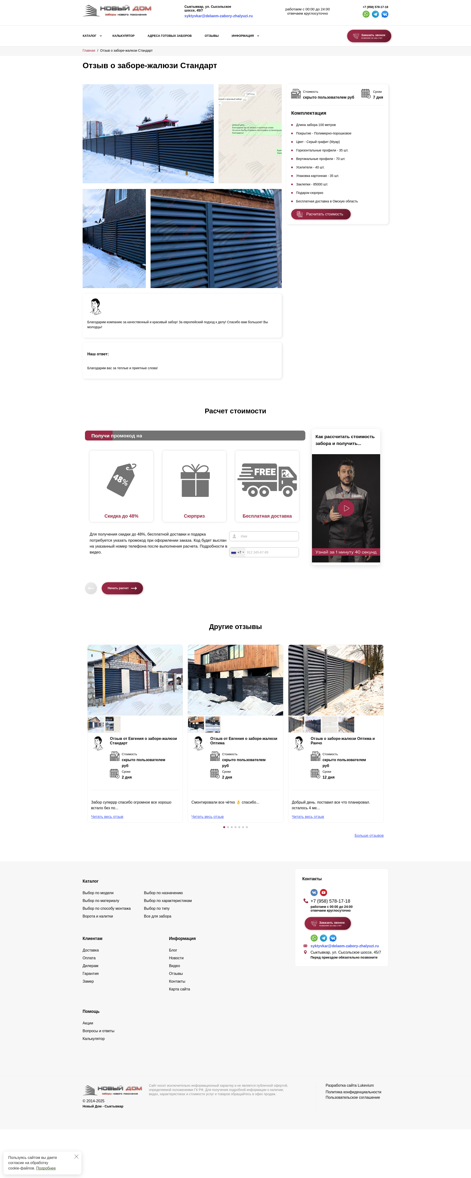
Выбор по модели (98, 893)
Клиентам (92, 938)
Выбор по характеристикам (168, 901)
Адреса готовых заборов (169, 36)
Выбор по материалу (101, 901)
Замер (88, 981)
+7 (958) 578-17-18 (375, 7)
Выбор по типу (157, 908)
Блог (173, 950)
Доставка (91, 950)
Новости (176, 958)
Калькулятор (123, 36)
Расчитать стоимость (324, 214)
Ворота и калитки (98, 916)
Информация (243, 36)
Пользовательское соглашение (353, 1097)
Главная (89, 50)
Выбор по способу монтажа (107, 908)
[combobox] (237, 552)
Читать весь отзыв (107, 817)
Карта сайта (179, 989)
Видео (174, 966)
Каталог (90, 36)
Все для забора (157, 916)
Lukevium (366, 1085)
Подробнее (46, 1168)
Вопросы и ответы (98, 1031)
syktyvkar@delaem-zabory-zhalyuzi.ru (219, 16)
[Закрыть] (76, 1156)
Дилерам (90, 966)
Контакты (177, 981)
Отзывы (212, 36)
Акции (88, 1023)
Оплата (89, 958)
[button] (224, 827)
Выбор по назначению (163, 893)
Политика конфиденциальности (353, 1092)
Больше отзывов (369, 836)
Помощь (91, 1011)
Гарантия (91, 974)
